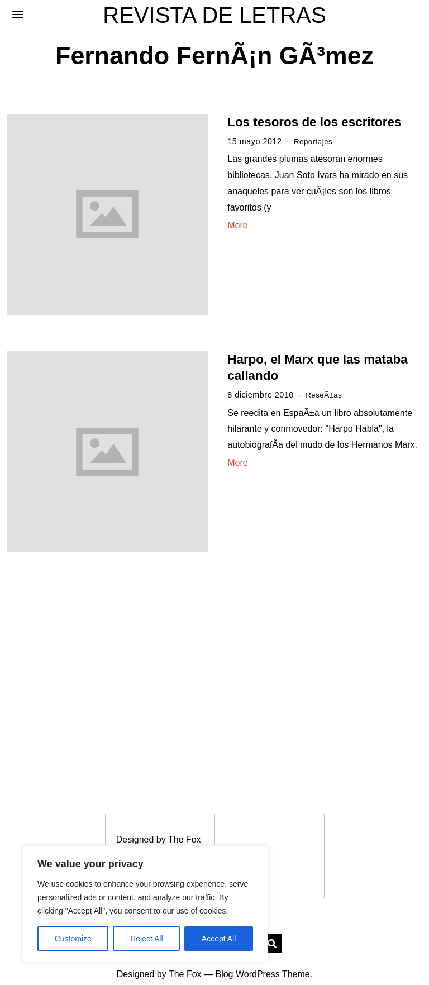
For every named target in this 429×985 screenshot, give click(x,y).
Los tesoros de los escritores (314, 122)
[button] (272, 928)
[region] (145, 904)
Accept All (219, 938)
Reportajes (315, 141)
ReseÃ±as (325, 394)
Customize (73, 938)
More (237, 225)
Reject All (146, 938)
